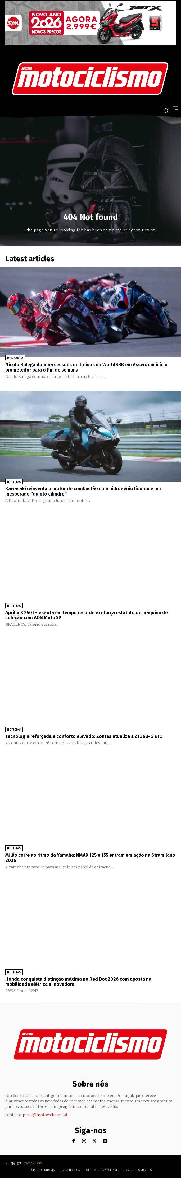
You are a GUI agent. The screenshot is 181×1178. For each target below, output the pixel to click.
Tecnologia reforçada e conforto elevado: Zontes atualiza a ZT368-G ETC (83, 736)
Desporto (15, 358)
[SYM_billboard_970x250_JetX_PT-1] (90, 44)
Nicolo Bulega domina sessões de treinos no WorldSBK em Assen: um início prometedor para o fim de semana (86, 367)
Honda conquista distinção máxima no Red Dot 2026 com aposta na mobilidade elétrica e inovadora (78, 981)
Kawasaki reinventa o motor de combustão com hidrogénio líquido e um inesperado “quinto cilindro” (83, 491)
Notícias (14, 482)
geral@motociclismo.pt (45, 1114)
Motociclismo (33, 1163)
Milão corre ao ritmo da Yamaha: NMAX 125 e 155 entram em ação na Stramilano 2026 (90, 857)
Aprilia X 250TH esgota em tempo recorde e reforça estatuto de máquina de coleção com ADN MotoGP (86, 615)
